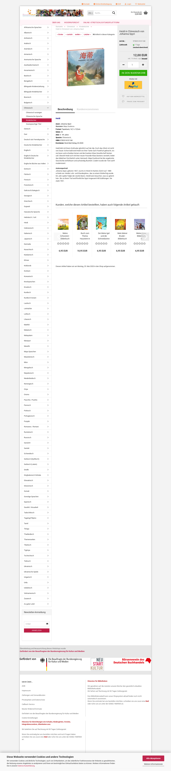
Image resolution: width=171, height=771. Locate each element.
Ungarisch (28, 580)
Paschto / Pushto (30, 403)
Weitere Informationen (153, 764)
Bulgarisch (28, 105)
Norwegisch (28, 386)
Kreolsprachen (29, 284)
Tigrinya (27, 553)
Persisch (27, 408)
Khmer (26, 263)
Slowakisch (28, 483)
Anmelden (37, 633)
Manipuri (27, 344)
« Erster (60, 37)
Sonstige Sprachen (31, 499)
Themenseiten (29, 542)
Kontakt (86, 4)
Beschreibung (65, 112)
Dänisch (27, 131)
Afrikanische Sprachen (32, 30)
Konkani (27, 274)
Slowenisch (28, 489)
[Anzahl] (133, 67)
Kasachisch (28, 252)
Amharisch (28, 41)
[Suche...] (90, 12)
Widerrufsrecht (71, 22)
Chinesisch (28, 111)
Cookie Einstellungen (30, 721)
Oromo (26, 397)
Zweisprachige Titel (33, 127)
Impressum (26, 693)
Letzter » (87, 37)
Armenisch (28, 57)
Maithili (27, 327)
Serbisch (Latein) (30, 467)
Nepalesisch (29, 376)
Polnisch (27, 413)
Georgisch (28, 199)
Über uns (56, 22)
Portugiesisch (29, 419)
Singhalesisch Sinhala (32, 478)
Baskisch (27, 78)
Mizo (26, 365)
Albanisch (28, 35)
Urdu (26, 585)
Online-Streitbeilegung (103, 4)
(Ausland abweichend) (140, 50)
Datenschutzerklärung (26, 766)
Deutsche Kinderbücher (33, 148)
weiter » (78, 37)
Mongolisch (28, 370)
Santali (26, 451)
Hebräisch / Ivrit (30, 220)
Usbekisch (28, 591)
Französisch (28, 188)
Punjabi (27, 424)
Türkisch (27, 564)
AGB (23, 689)
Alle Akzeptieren (153, 758)
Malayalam (28, 338)
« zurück (69, 37)
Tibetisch (27, 548)
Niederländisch (30, 381)
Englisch (27, 153)
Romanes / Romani (31, 429)
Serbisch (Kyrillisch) (31, 462)
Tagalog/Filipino (30, 521)
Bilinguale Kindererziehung (34, 89)
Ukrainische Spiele (31, 574)
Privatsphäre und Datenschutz (33, 702)
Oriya (26, 392)
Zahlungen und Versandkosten (33, 698)
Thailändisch (29, 537)
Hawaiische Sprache (32, 215)
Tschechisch (29, 558)
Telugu (26, 531)
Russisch (27, 440)
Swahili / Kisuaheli (31, 510)
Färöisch (27, 177)
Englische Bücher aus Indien (35, 166)
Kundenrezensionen (88, 112)
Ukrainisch (28, 569)
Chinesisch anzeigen (34, 115)
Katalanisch (28, 258)
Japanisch (28, 241)
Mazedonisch (29, 360)
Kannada (27, 247)
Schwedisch (28, 456)
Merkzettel (140, 4)
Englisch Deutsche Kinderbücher (31, 159)
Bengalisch (28, 84)
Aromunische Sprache (32, 62)
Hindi (26, 225)
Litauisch (27, 322)
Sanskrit (27, 445)
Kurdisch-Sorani (30, 300)
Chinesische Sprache (34, 119)
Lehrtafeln (28, 311)
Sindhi (26, 472)
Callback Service (28, 707)
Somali (26, 494)
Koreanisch (28, 279)
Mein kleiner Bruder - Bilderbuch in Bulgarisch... (122, 239)
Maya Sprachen (30, 354)
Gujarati (27, 209)
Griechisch (28, 204)
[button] (118, 4)
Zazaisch (27, 601)
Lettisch (27, 317)
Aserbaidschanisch (31, 68)
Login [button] (128, 4)
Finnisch (27, 182)
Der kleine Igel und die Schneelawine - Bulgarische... (103, 239)
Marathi (27, 349)
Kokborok (27, 268)
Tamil (26, 526)
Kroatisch (27, 290)
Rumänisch (28, 435)
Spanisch (27, 505)
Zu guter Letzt (29, 607)
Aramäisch (28, 52)
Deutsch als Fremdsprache (34, 142)
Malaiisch (27, 333)
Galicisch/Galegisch (32, 193)
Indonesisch (28, 231)
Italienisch (28, 236)
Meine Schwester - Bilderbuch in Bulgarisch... (65, 239)
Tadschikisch (29, 515)
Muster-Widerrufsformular (32, 712)
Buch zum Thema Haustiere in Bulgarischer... (85, 239)
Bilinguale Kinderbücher (33, 95)
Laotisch (27, 306)
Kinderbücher (31, 123)
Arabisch (27, 46)
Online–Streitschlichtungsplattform (101, 22)
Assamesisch (29, 73)
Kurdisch (27, 295)
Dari (25, 137)
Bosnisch (27, 100)
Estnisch (27, 172)
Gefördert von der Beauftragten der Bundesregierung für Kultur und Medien (50, 716)
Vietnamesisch (30, 596)
